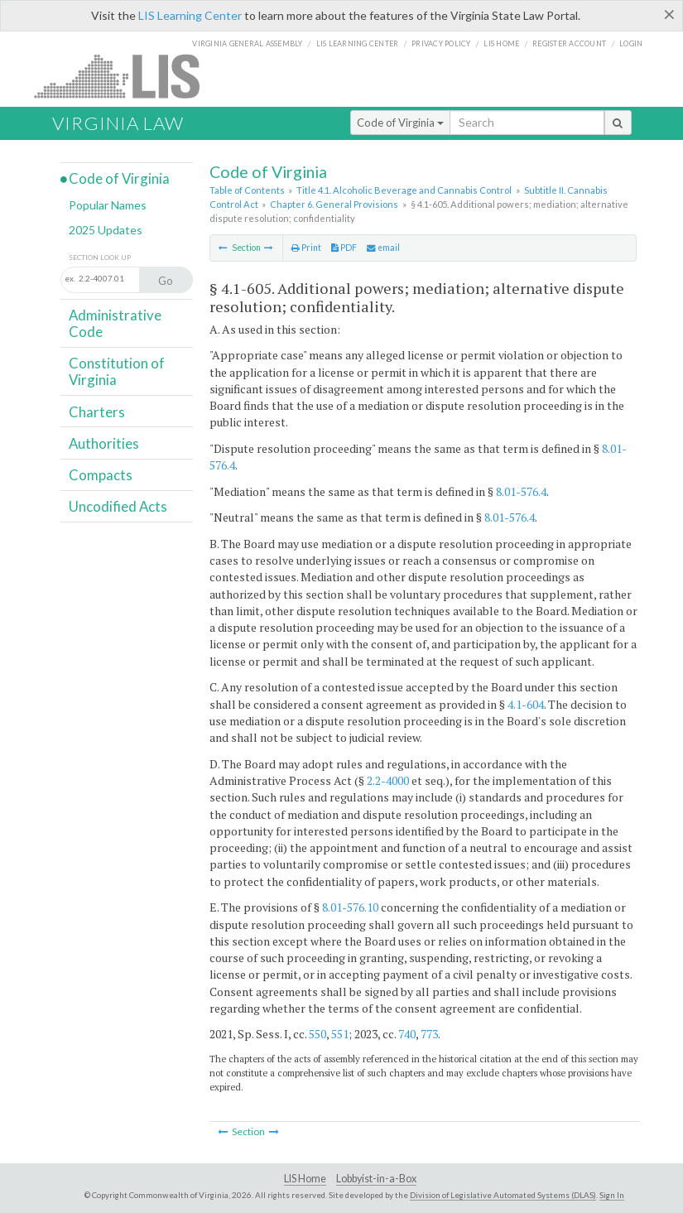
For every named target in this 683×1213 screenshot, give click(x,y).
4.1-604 (525, 704)
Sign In (611, 1195)
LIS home (501, 43)
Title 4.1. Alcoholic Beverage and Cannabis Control (404, 190)
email (383, 248)
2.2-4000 (388, 780)
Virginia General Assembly (247, 43)
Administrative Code (115, 323)
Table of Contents (247, 190)
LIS (126, 76)
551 (340, 1034)
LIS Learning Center (190, 15)
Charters (97, 412)
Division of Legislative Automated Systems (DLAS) (503, 1195)
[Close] (669, 14)
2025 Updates (105, 230)
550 (317, 1034)
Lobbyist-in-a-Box (376, 1178)
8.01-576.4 (521, 491)
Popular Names (108, 205)
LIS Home (305, 1178)
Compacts (100, 475)
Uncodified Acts (118, 506)
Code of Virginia (400, 122)
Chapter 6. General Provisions (334, 204)
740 (407, 1034)
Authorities (104, 443)
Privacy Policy (441, 43)
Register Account (569, 43)
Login (630, 43)
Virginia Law (118, 123)
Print (306, 248)
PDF (344, 248)
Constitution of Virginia (117, 371)
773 (429, 1034)
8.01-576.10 (350, 907)
